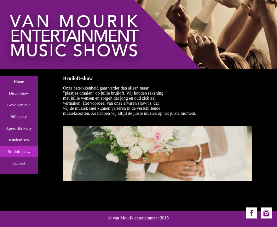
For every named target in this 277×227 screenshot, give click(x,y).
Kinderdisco (19, 139)
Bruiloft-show (19, 151)
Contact (19, 163)
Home (19, 81)
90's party (19, 116)
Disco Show (19, 93)
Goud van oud (19, 104)
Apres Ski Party (19, 128)
